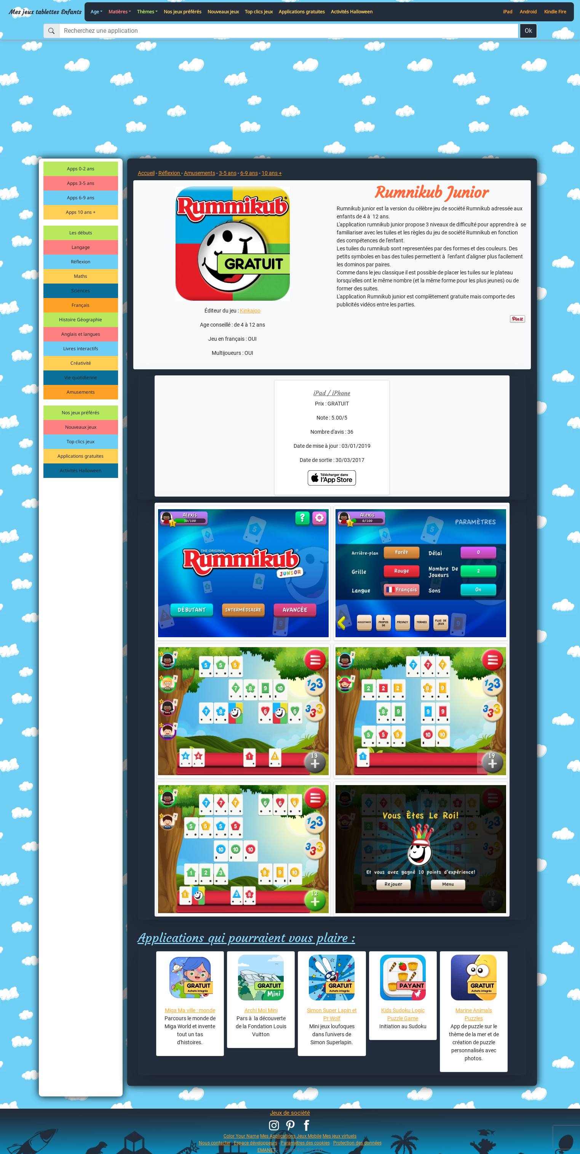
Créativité (80, 363)
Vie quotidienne (80, 377)
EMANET (266, 1150)
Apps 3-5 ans (80, 183)
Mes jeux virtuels (339, 1136)
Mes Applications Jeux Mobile (290, 1136)
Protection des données (357, 1143)
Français (80, 305)
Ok (528, 30)
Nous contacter (214, 1143)
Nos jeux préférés (182, 11)
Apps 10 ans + (81, 212)
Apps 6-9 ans (80, 197)
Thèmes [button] (145, 11)
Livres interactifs (80, 348)
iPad (507, 11)
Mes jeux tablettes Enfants (45, 12)
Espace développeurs (255, 1143)
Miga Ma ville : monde (190, 1010)
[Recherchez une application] (288, 31)
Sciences (80, 290)
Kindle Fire (555, 11)
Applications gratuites (302, 11)
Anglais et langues (80, 334)
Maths (80, 276)
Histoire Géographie (80, 319)
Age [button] (95, 11)
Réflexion (80, 261)
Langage (81, 247)
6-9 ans (249, 173)
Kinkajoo (250, 311)
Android (528, 11)
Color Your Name (241, 1136)
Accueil (146, 173)
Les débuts (80, 232)
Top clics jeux (259, 11)
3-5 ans (227, 173)
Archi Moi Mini (261, 1010)
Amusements (81, 392)
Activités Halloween (351, 11)
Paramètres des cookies (305, 1143)
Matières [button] (118, 11)
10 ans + (272, 173)
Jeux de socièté (290, 1112)
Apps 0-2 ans (80, 168)
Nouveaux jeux (223, 11)
